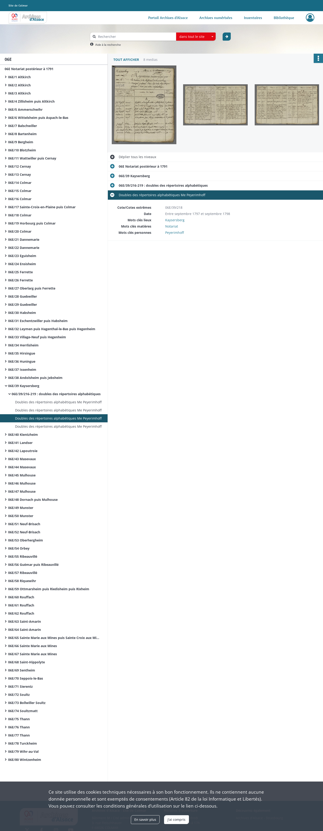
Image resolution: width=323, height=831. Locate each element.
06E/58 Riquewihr (22, 581)
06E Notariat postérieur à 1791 (29, 69)
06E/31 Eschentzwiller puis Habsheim (38, 321)
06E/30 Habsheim (22, 312)
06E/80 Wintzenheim (24, 759)
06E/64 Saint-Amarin (24, 629)
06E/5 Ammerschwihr (25, 109)
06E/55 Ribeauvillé (22, 556)
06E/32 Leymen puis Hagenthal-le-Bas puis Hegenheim (51, 329)
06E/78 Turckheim (22, 743)
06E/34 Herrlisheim (23, 345)
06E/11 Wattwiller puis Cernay (32, 158)
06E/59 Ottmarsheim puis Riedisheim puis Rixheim (48, 589)
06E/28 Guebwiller (22, 296)
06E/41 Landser (20, 442)
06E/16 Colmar (19, 199)
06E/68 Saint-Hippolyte (26, 662)
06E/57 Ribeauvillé (22, 572)
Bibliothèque (284, 17)
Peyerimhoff (174, 232)
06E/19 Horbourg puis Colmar (32, 223)
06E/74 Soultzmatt (23, 711)
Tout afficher (126, 59)
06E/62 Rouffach (21, 613)
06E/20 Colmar (19, 231)
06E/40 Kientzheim (23, 434)
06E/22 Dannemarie (23, 247)
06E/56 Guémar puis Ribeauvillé (33, 564)
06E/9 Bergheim (20, 142)
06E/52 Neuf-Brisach (24, 532)
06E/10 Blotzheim (22, 150)
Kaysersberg (175, 220)
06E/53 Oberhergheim (25, 540)
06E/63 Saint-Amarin (24, 621)
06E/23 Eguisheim (22, 256)
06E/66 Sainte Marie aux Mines (32, 646)
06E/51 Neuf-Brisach (24, 524)
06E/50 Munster (20, 516)
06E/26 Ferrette (20, 280)
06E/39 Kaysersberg (23, 386)
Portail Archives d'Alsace (168, 17)
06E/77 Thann (19, 735)
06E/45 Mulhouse (22, 475)
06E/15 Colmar (19, 191)
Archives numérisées (215, 17)
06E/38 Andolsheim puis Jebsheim (35, 377)
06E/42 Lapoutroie (22, 451)
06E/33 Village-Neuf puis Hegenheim (37, 337)
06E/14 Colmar (19, 182)
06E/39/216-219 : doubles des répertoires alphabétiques (56, 394)
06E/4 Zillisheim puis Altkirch (31, 101)
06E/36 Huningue (21, 361)
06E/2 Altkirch (19, 85)
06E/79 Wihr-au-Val (23, 751)
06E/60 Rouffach (21, 597)
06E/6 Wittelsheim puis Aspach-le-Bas (38, 117)
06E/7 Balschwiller (22, 126)
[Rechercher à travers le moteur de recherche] (135, 36)
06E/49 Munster (20, 507)
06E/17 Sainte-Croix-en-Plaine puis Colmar (42, 207)
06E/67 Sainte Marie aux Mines (32, 654)
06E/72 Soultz (19, 694)
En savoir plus (145, 819)
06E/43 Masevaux (22, 459)
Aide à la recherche (108, 45)
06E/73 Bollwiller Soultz (27, 703)
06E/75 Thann (19, 719)
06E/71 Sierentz (20, 686)
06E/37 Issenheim (22, 369)
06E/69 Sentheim (21, 670)
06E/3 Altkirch (19, 93)
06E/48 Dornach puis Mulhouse (33, 499)
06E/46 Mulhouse (22, 483)
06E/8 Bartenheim (22, 134)
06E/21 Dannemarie (23, 239)
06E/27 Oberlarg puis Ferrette (31, 288)
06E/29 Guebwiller (22, 304)
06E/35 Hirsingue (21, 353)
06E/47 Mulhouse (22, 491)
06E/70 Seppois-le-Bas (25, 678)
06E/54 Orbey (19, 548)
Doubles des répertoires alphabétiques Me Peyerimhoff (58, 402)
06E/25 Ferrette (20, 272)
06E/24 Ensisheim (22, 264)
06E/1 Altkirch (19, 77)
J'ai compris (176, 819)
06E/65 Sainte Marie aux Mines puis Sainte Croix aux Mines (54, 637)
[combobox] (196, 37)
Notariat (171, 226)
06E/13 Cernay (19, 174)
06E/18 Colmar (19, 215)
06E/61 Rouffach (21, 605)
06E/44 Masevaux (22, 467)
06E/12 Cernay (19, 166)
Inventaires (253, 17)
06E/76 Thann (19, 727)
